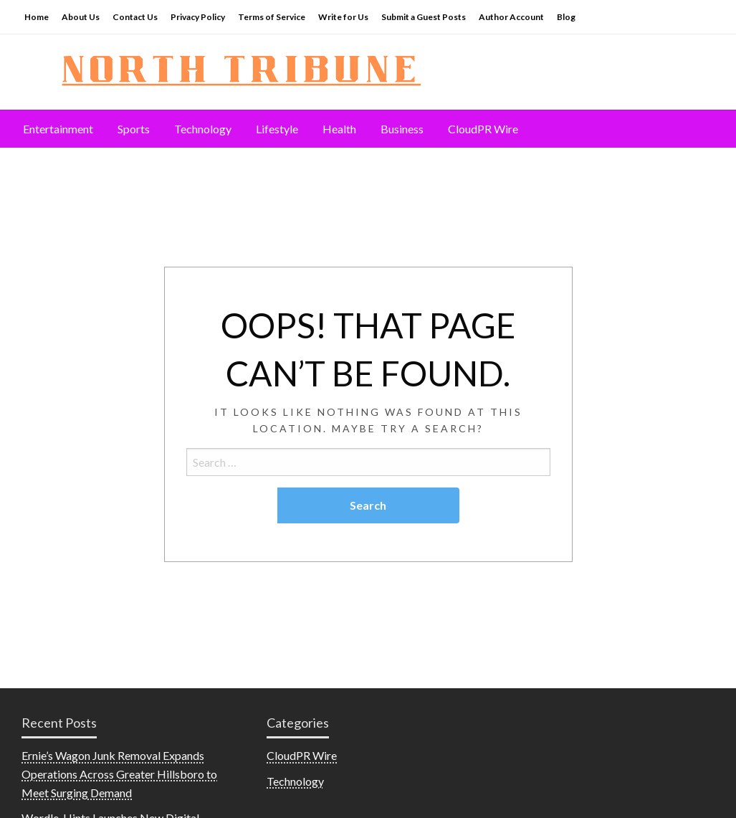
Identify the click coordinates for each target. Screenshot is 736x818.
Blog (566, 16)
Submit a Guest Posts (423, 16)
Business (402, 128)
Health (339, 128)
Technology (202, 128)
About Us (81, 16)
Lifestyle (277, 128)
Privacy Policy (198, 16)
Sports (134, 128)
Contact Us (135, 16)
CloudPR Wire (483, 128)
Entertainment (58, 128)
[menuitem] (58, 129)
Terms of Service (271, 16)
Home (36, 16)
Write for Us (343, 16)
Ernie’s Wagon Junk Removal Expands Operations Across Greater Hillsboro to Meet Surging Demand (119, 773)
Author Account (511, 16)
